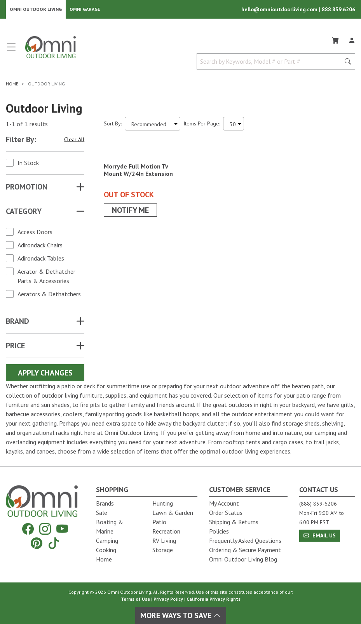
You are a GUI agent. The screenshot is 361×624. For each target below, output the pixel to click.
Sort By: (113, 125)
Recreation (166, 531)
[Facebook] (28, 529)
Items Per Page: (201, 125)
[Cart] (335, 40)
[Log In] (351, 40)
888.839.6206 (338, 10)
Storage (162, 550)
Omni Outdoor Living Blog (243, 559)
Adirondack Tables (40, 260)
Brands (105, 503)
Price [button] (15, 347)
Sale (101, 512)
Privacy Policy (168, 599)
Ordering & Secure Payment (245, 550)
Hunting (162, 503)
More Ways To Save (180, 615)
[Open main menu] (11, 51)
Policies (219, 531)
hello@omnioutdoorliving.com (280, 10)
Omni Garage (85, 10)
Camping (107, 540)
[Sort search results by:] (152, 125)
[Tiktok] (53, 543)
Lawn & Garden (172, 512)
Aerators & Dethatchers (49, 295)
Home (104, 559)
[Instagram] (45, 529)
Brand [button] (17, 323)
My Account (224, 503)
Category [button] (24, 213)
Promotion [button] (26, 188)
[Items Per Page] (233, 125)
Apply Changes (45, 374)
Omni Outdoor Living (36, 10)
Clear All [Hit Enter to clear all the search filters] (74, 140)
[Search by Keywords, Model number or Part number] (271, 63)
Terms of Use (135, 599)
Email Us (319, 535)
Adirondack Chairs (40, 246)
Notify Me (130, 257)
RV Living (164, 540)
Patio (159, 522)
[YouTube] (62, 529)
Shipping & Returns (233, 522)
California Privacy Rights (214, 599)
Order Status (225, 512)
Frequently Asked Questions (245, 540)
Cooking (106, 550)
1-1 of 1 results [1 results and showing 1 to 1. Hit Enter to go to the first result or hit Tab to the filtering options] (27, 125)
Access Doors (34, 233)
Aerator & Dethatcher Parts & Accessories (46, 277)
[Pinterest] (36, 543)
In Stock (28, 164)
